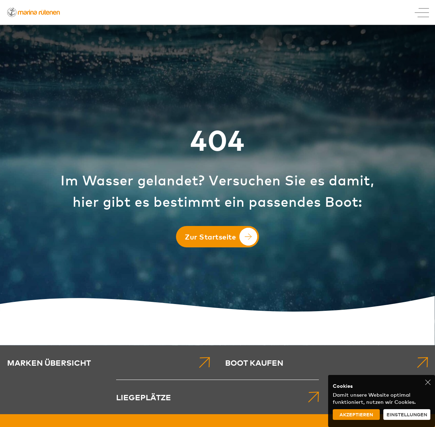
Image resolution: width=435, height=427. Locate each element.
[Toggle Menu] (421, 12)
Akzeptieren (356, 414)
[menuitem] (108, 362)
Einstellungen (407, 414)
